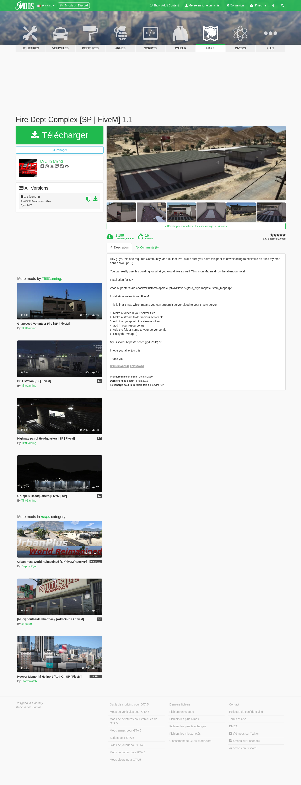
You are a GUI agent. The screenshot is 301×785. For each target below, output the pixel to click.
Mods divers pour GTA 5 (125, 759)
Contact (234, 704)
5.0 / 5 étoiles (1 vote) (274, 239)
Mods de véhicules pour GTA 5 (129, 711)
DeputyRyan (29, 566)
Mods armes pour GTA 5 (125, 730)
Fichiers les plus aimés (184, 719)
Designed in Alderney (29, 703)
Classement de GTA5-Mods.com (190, 741)
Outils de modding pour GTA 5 (129, 704)
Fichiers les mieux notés (185, 733)
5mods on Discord (243, 748)
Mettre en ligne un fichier (202, 5)
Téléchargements (124, 238)
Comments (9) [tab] (147, 247)
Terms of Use (237, 719)
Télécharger (59, 135)
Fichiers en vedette (182, 711)
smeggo (26, 623)
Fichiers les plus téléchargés (188, 726)
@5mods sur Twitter (244, 733)
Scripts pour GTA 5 (122, 737)
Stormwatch (29, 681)
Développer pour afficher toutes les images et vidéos (196, 226)
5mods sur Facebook (244, 741)
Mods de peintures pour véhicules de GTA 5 (133, 721)
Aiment (149, 238)
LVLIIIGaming (51, 161)
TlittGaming (51, 279)
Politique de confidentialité (246, 711)
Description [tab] (119, 247)
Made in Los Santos (28, 707)
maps (45, 517)
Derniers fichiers (180, 704)
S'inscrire (258, 5)
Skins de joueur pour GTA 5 (127, 745)
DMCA (233, 726)
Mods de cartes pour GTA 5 (127, 752)
